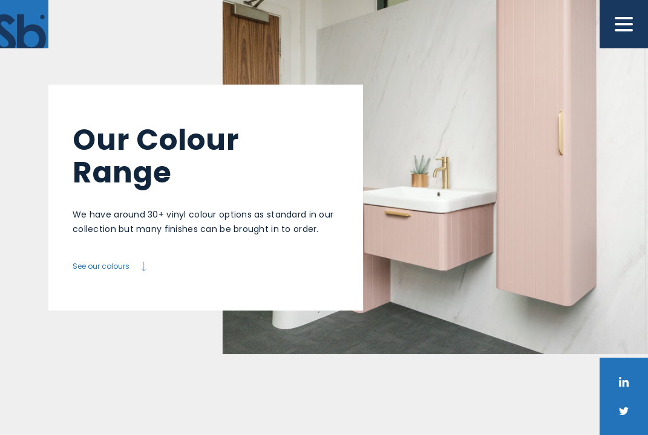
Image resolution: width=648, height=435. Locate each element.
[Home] (24, 24)
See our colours (111, 266)
